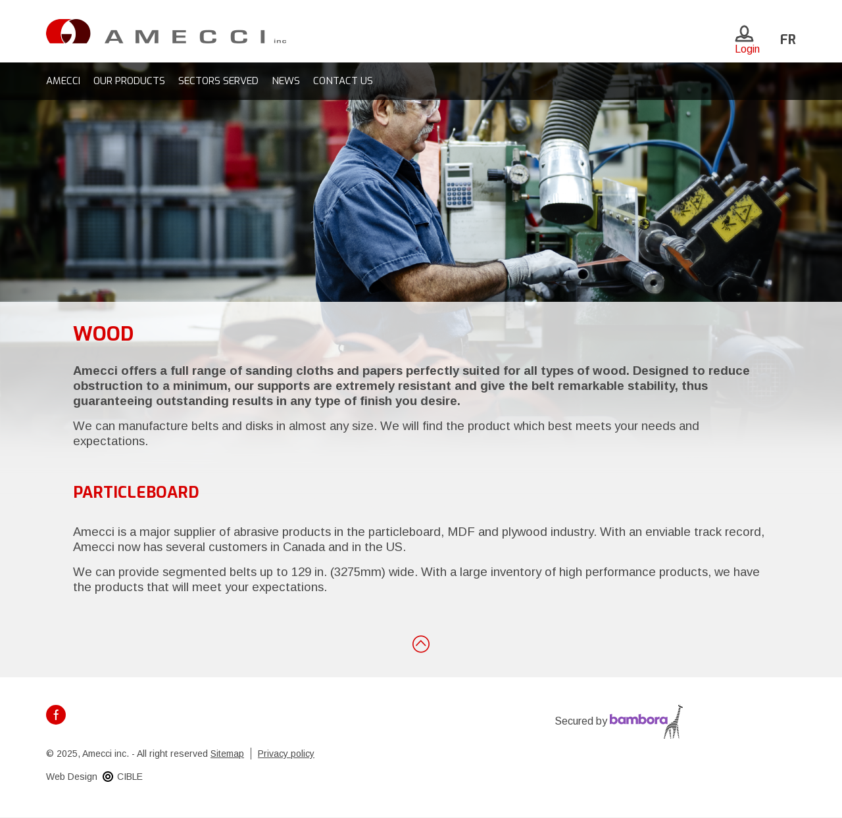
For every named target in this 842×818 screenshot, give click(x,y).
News (286, 80)
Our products (129, 80)
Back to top (421, 643)
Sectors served (218, 80)
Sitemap (227, 753)
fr (788, 40)
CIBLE (130, 776)
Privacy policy (286, 753)
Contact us (343, 80)
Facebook (56, 715)
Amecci (63, 80)
